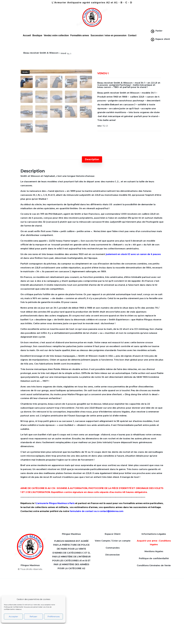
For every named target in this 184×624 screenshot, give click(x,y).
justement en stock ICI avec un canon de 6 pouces (133, 299)
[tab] (92, 205)
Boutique (37, 35)
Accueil (27, 35)
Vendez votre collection (56, 35)
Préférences (54, 616)
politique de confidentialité (161, 619)
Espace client (163, 39)
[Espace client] (152, 39)
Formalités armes (79, 35)
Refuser (33, 616)
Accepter (13, 616)
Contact (132, 35)
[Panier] (152, 31)
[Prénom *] (161, 575)
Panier (159, 31)
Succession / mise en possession (108, 35)
